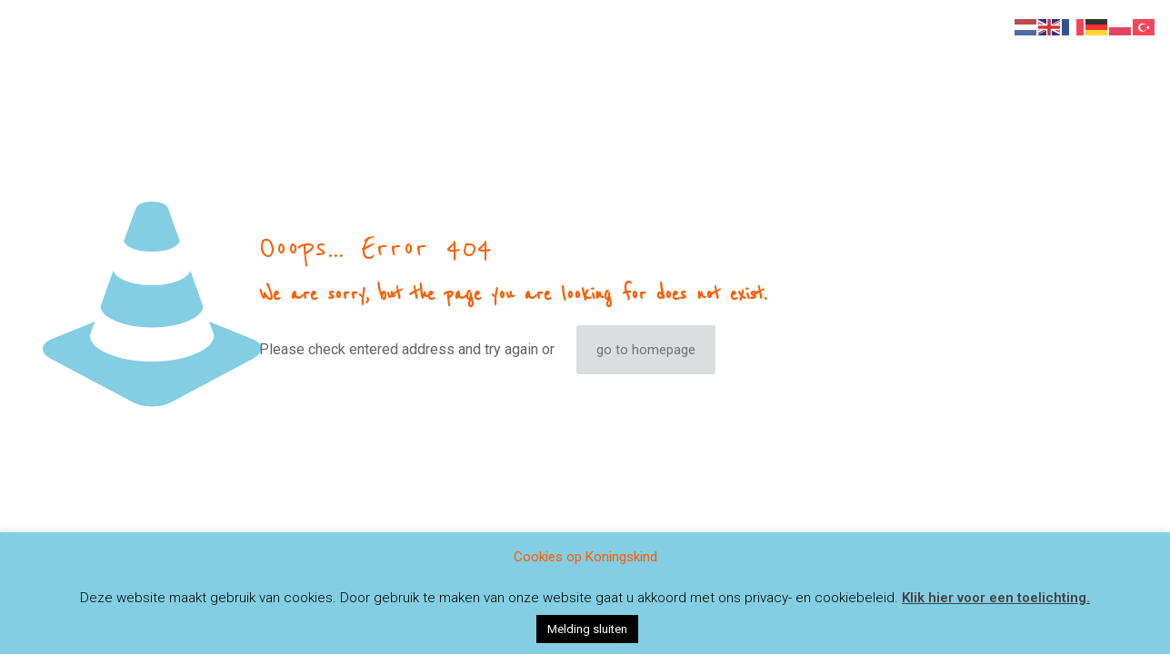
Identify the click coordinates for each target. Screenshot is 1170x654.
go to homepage (645, 350)
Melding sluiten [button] (587, 629)
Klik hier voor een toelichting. (996, 598)
